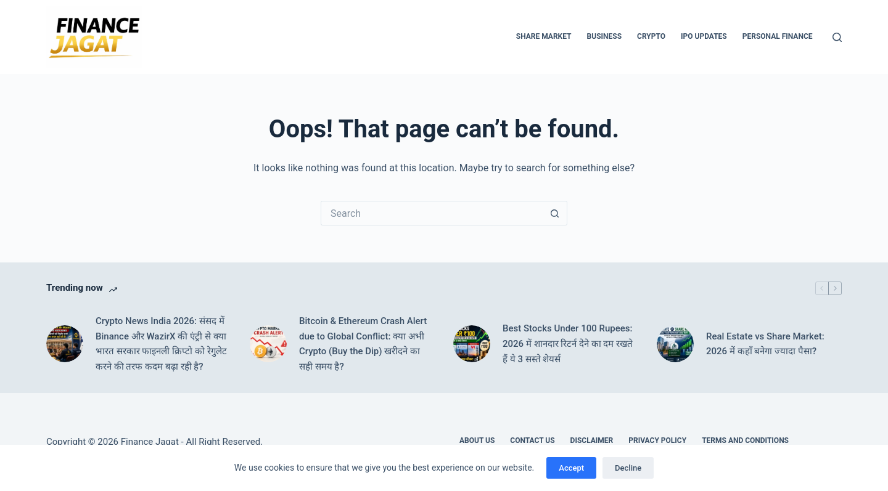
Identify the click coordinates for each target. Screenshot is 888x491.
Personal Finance (777, 36)
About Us (477, 440)
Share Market (544, 36)
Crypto (651, 36)
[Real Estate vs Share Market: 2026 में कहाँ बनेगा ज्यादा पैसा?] (675, 343)
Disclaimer (592, 440)
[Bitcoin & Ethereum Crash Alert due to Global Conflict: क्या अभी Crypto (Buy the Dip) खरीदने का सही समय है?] (268, 343)
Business (604, 36)
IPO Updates (704, 36)
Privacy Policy (657, 440)
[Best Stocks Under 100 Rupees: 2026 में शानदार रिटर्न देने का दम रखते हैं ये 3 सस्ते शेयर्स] (471, 343)
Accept (571, 468)
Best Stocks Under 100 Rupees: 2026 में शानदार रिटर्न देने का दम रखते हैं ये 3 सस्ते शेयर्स (568, 344)
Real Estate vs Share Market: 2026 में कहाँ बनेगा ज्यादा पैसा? (765, 344)
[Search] (837, 37)
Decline (628, 468)
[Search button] (555, 213)
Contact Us (532, 440)
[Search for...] (432, 213)
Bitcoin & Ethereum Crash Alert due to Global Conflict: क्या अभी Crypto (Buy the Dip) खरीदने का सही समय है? (363, 343)
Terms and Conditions (745, 440)
